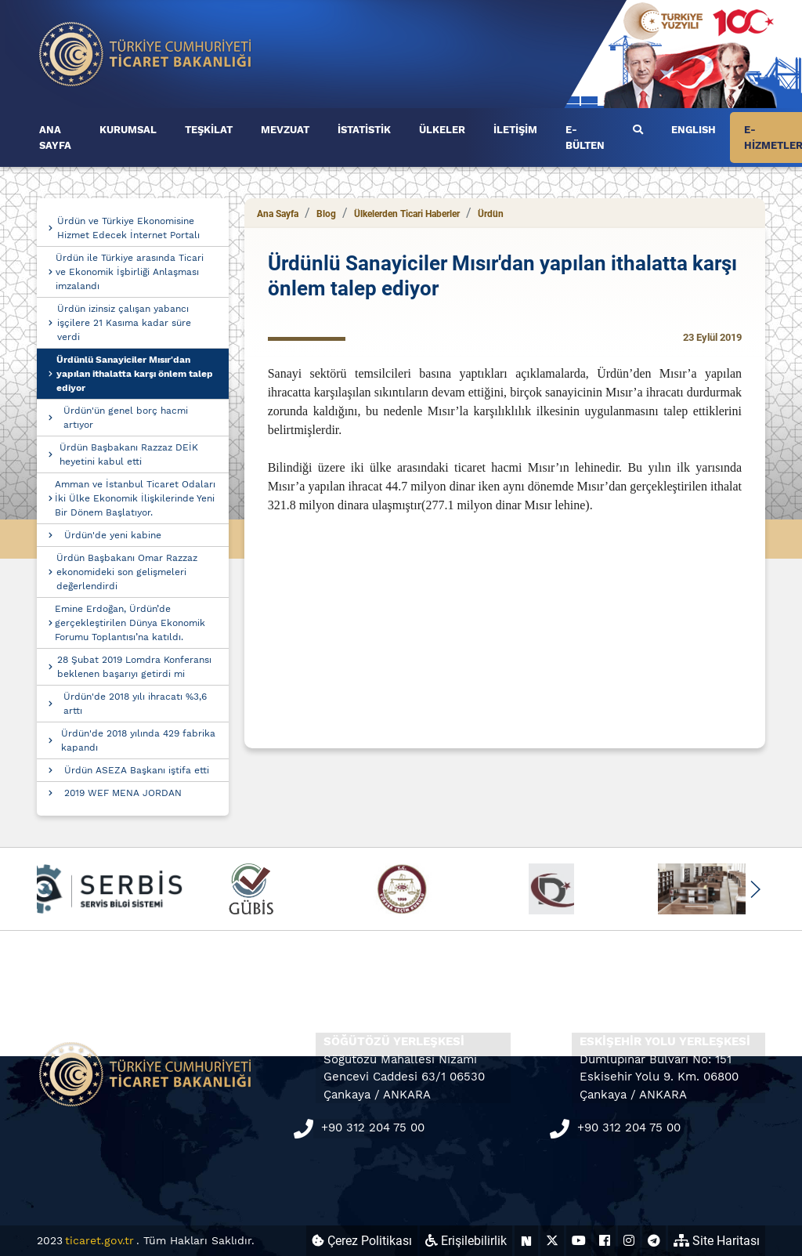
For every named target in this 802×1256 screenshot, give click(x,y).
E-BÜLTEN (585, 137)
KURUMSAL (128, 130)
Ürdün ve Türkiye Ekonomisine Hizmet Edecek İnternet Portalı (128, 228)
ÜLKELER (442, 130)
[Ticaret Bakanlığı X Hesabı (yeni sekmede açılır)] (552, 1240)
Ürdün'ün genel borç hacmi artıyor (125, 417)
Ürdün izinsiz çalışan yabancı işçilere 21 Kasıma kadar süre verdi (124, 322)
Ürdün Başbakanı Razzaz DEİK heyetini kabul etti (129, 454)
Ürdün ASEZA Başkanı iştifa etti (136, 770)
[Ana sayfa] (146, 52)
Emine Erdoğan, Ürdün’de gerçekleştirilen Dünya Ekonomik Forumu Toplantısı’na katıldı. (130, 622)
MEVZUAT (285, 130)
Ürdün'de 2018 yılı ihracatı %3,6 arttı (135, 703)
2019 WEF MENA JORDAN (123, 792)
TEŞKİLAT (209, 130)
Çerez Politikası (362, 1240)
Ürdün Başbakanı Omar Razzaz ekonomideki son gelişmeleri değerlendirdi (126, 572)
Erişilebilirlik (466, 1240)
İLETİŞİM (515, 130)
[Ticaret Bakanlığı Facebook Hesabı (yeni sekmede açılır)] (605, 1240)
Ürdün (491, 213)
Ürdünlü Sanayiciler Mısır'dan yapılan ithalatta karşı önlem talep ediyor (134, 373)
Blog (326, 213)
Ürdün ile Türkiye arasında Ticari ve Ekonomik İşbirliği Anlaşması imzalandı (130, 271)
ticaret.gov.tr (99, 1240)
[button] (754, 889)
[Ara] (638, 130)
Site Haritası (717, 1240)
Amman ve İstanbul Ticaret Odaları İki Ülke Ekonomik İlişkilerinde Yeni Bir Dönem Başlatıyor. (135, 498)
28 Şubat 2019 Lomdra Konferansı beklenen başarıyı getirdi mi (134, 666)
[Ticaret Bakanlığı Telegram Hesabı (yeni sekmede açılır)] (654, 1240)
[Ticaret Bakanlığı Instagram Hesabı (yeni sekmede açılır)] (629, 1240)
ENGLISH (693, 130)
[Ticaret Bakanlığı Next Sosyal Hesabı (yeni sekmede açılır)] (526, 1240)
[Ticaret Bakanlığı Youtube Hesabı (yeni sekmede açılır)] (578, 1240)
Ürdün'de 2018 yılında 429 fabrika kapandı (138, 740)
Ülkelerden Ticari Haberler (407, 213)
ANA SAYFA (55, 137)
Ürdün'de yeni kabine (112, 535)
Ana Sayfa (277, 213)
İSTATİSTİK (364, 130)
